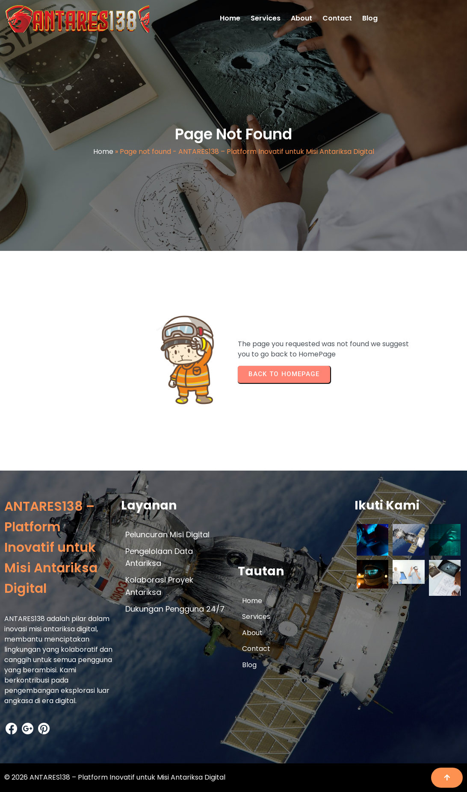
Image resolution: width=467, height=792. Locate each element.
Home (103, 151)
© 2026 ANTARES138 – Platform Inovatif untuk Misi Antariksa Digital (114, 777)
